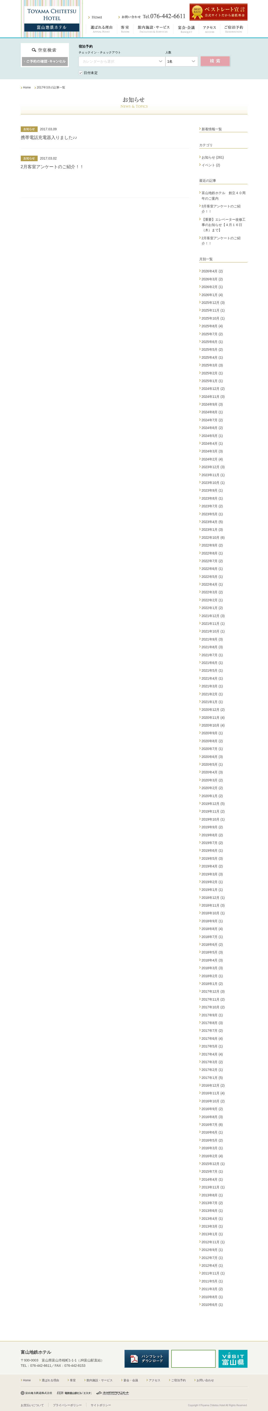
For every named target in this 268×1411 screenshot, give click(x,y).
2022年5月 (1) (212, 577)
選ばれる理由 (101, 30)
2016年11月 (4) (213, 1093)
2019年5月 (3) (212, 858)
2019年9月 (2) (212, 827)
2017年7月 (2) (212, 1031)
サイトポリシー (101, 1405)
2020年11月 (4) (213, 718)
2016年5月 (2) (212, 1140)
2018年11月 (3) (213, 905)
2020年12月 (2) (213, 710)
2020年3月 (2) (212, 780)
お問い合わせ (151, 16)
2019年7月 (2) (212, 843)
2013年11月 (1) (213, 1187)
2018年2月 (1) (212, 976)
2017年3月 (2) (212, 1062)
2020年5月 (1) (212, 764)
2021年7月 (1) (212, 655)
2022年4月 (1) (212, 584)
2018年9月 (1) (212, 921)
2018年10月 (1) (213, 913)
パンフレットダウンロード (146, 1359)
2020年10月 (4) (213, 725)
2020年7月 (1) (212, 749)
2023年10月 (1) (213, 483)
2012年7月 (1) (212, 1258)
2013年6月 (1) (212, 1211)
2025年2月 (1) (212, 373)
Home (27, 1380)
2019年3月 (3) (212, 874)
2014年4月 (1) (212, 1179)
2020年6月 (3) (212, 757)
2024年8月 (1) (212, 412)
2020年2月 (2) (212, 788)
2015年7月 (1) (212, 1171)
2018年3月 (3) (212, 968)
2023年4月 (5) (212, 522)
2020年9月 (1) (212, 733)
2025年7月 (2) (212, 334)
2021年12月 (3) (213, 616)
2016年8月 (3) (212, 1117)
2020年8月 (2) (212, 741)
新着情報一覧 (212, 129)
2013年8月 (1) (212, 1195)
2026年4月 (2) (212, 271)
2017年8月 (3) (212, 1023)
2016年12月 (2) (213, 1085)
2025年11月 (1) (213, 310)
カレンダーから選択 (99, 61)
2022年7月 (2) (212, 561)
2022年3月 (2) (212, 592)
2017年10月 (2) (213, 1007)
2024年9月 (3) (212, 404)
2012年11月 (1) (213, 1242)
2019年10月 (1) (213, 819)
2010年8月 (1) (212, 1297)
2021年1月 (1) (212, 702)
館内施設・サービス (153, 30)
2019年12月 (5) (213, 804)
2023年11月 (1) (213, 475)
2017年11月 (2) (213, 999)
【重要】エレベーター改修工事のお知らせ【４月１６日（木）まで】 (224, 225)
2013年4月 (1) (212, 1219)
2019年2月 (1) (212, 882)
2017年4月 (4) (212, 1054)
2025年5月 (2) (212, 349)
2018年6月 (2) (212, 944)
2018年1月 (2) (212, 984)
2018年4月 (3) (212, 960)
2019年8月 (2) (212, 835)
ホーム (95, 17)
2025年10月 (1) (213, 318)
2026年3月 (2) (212, 279)
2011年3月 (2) (212, 1289)
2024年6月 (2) (212, 428)
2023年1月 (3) (212, 529)
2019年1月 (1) (212, 890)
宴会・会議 (186, 30)
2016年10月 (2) (213, 1101)
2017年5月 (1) (212, 1046)
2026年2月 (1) (212, 287)
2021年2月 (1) (212, 694)
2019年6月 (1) (212, 850)
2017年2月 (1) (212, 1070)
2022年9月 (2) (212, 545)
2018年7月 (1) (212, 937)
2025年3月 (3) (212, 365)
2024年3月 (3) (212, 451)
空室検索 (215, 61)
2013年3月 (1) (212, 1226)
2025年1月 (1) (212, 381)
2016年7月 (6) (212, 1125)
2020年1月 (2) (212, 796)
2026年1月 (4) (212, 295)
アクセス (209, 30)
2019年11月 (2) (213, 811)
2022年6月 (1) (212, 569)
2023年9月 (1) (212, 490)
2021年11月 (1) (213, 623)
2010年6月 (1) (212, 1305)
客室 (125, 30)
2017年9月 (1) (212, 1015)
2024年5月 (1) (212, 436)
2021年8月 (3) (212, 647)
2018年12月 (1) (213, 898)
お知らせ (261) (213, 157)
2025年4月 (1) (212, 357)
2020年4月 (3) (212, 772)
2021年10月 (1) (213, 631)
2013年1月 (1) (212, 1234)
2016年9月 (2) (212, 1109)
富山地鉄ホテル (52, 18)
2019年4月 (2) (212, 866)
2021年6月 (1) (212, 663)
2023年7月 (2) (212, 506)
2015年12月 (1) (213, 1164)
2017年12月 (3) (213, 991)
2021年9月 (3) (212, 639)
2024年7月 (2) (212, 420)
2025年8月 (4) (212, 326)
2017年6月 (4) (212, 1038)
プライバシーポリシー (67, 1405)
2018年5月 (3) (212, 952)
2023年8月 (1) (212, 498)
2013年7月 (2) (212, 1203)
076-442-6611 (40, 1365)
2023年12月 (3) (213, 467)
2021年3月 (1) (212, 686)
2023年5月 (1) (212, 514)
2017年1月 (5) (212, 1078)
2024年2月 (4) (212, 459)
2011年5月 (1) (212, 1281)
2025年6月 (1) (212, 342)
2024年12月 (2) (213, 389)
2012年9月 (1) (212, 1250)
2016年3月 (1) (212, 1148)
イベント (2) (211, 165)
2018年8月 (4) (212, 929)
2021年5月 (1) (212, 670)
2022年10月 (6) (213, 537)
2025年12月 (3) (213, 303)
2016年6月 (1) (212, 1132)
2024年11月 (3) (213, 397)
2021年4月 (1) (212, 678)
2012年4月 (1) (212, 1265)
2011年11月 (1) (213, 1273)
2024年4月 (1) (212, 443)
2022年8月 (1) (212, 553)
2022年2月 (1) (212, 600)
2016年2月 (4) (212, 1156)
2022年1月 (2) (212, 608)
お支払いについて (32, 1405)
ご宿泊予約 (233, 30)
